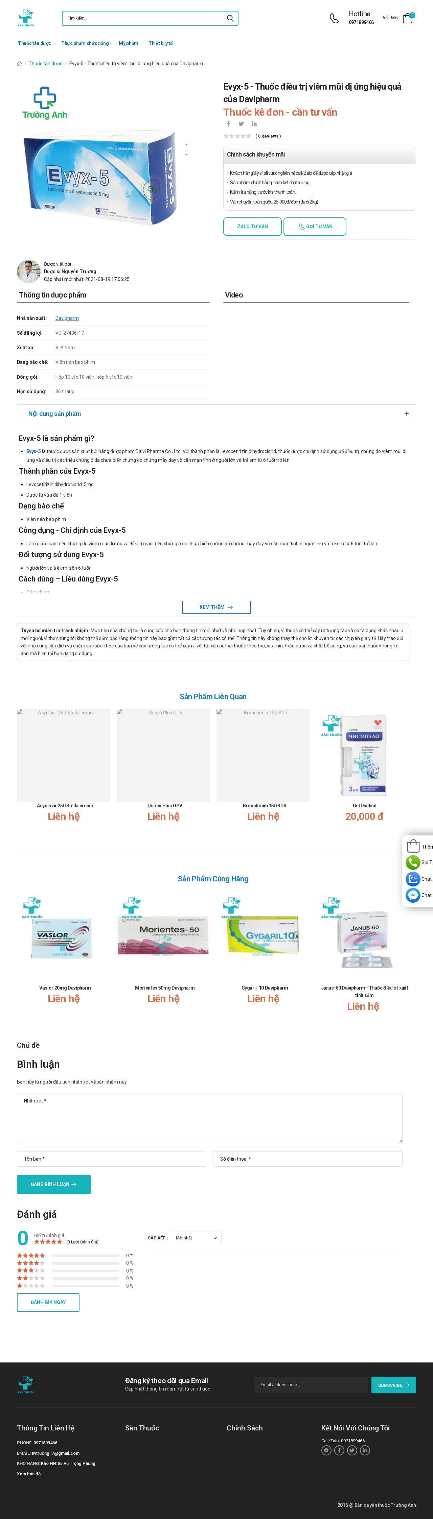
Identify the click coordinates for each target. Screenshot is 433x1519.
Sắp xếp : (158, 1237)
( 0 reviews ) (268, 136)
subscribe (394, 1385)
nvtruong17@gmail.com (55, 1453)
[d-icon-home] (19, 63)
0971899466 (361, 22)
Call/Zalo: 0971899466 (343, 1440)
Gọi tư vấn (319, 226)
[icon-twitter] (241, 124)
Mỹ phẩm (128, 43)
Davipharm (67, 318)
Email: (24, 1453)
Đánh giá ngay (48, 1302)
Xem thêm (213, 607)
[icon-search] (230, 18)
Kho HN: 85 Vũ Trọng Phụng (68, 1463)
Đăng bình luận (50, 1184)
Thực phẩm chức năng (85, 43)
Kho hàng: (28, 1463)
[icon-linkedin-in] (254, 124)
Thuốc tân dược (34, 43)
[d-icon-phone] (336, 18)
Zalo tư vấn (252, 226)
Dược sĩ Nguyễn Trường (70, 271)
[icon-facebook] (228, 124)
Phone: (24, 1442)
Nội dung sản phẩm (54, 413)
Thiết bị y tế (161, 43)
